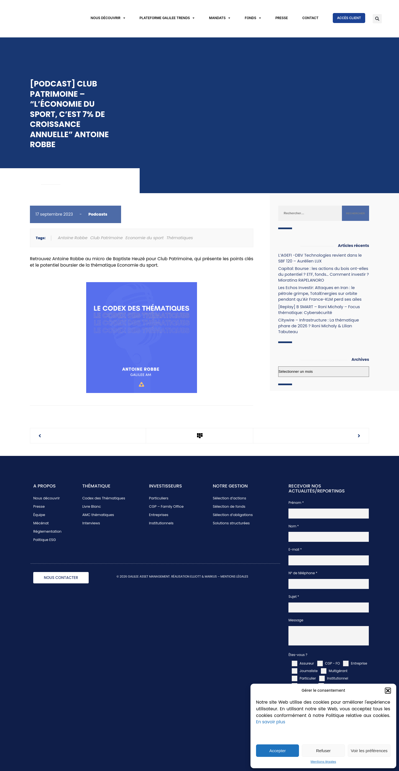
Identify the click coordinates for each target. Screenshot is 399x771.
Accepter (277, 750)
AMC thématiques (98, 514)
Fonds (253, 18)
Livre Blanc (91, 506)
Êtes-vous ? (297, 655)
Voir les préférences (369, 750)
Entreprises (158, 514)
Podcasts (97, 214)
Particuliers (158, 498)
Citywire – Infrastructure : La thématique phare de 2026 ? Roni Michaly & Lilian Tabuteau (318, 326)
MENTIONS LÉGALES (234, 577)
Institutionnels (161, 523)
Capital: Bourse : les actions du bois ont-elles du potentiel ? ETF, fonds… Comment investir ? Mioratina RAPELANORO (323, 274)
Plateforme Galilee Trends (167, 18)
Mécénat (41, 523)
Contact (310, 18)
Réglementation (47, 531)
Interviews (91, 523)
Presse (281, 18)
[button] (388, 690)
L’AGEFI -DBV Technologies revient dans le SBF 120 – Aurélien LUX (320, 258)
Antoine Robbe (73, 238)
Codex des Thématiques (103, 498)
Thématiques (179, 238)
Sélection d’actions (229, 498)
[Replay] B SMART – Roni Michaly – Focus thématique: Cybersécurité (319, 309)
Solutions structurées (231, 523)
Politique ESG (44, 539)
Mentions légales (323, 762)
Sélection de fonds (229, 506)
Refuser (323, 750)
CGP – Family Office (166, 506)
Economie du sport (144, 238)
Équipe (39, 514)
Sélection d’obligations (233, 514)
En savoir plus (270, 722)
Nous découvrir (108, 18)
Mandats (219, 18)
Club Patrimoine (106, 238)
